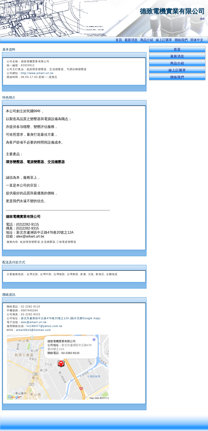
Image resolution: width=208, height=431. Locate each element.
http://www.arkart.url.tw (37, 73)
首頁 (118, 40)
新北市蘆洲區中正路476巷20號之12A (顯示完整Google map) (61, 318)
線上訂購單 (164, 40)
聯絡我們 (181, 40)
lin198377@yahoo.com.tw (44, 326)
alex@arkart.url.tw (34, 322)
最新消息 (131, 40)
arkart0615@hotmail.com (33, 330)
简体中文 (196, 40)
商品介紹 (146, 40)
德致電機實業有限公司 (172, 11)
